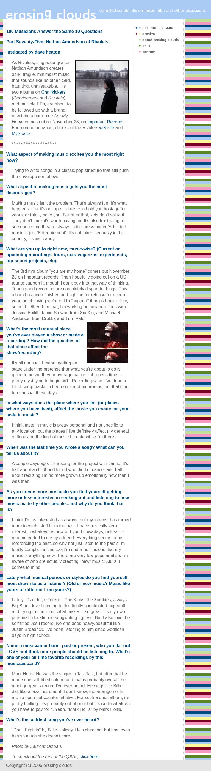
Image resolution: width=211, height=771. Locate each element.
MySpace (21, 133)
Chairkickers (53, 92)
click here (89, 756)
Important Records (105, 121)
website (106, 127)
